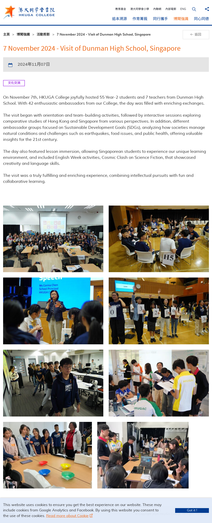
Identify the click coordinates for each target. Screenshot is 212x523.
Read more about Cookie (67, 516)
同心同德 (201, 19)
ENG (185, 9)
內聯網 (159, 9)
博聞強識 (180, 19)
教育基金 (122, 9)
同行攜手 (160, 19)
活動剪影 (43, 34)
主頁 (6, 34)
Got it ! (192, 510)
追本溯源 (119, 19)
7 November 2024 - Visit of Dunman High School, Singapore (104, 34)
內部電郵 (172, 9)
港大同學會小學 (141, 9)
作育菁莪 (139, 19)
